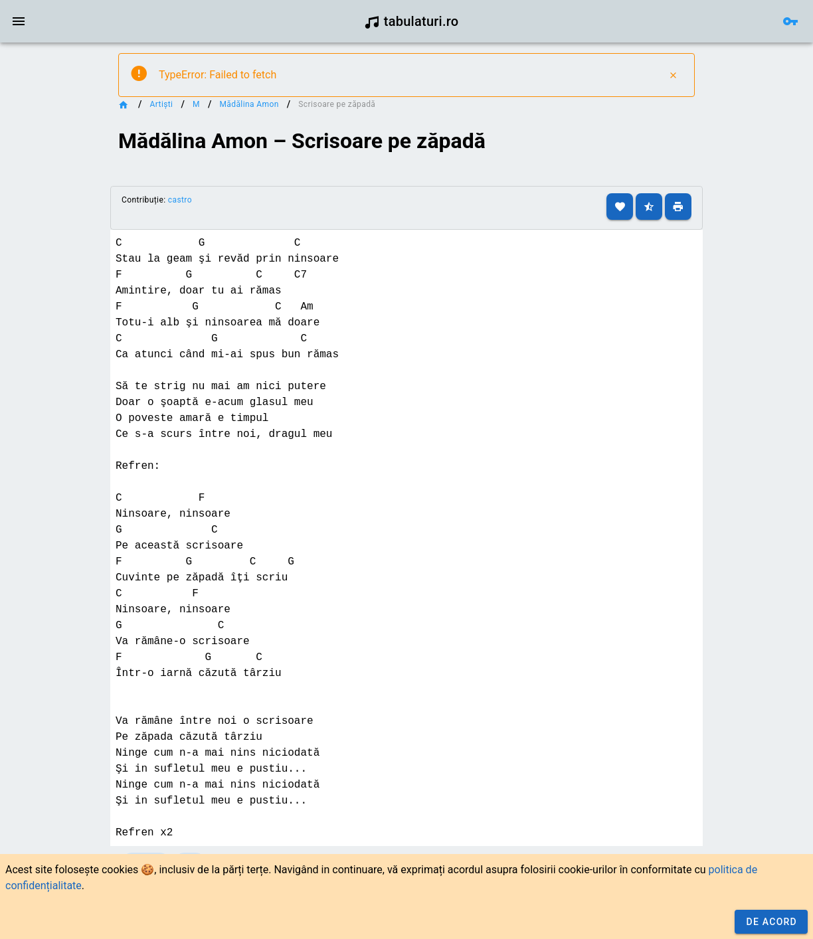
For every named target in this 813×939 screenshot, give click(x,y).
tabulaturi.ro (411, 21)
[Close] (672, 75)
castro (180, 200)
